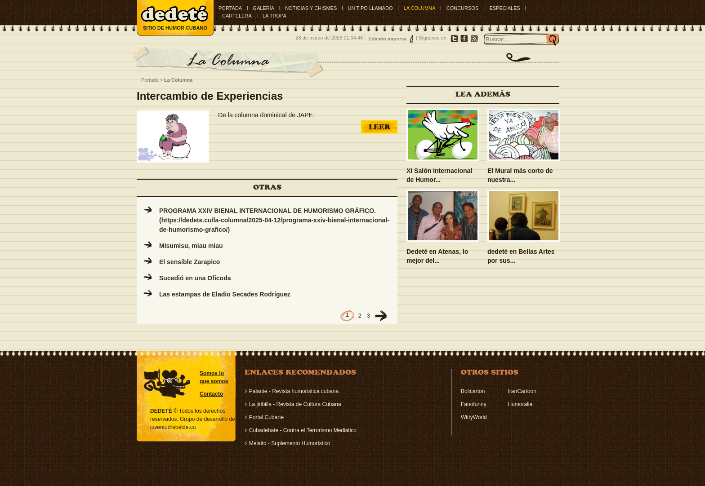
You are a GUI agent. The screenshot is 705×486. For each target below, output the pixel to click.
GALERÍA (263, 8)
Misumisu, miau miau (191, 245)
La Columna (178, 80)
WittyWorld (474, 417)
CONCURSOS (462, 8)
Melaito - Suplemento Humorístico (289, 443)
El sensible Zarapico (189, 261)
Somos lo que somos (214, 377)
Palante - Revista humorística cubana (294, 391)
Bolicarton (473, 391)
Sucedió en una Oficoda (195, 278)
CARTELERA (237, 15)
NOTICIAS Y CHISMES (311, 8)
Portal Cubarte (266, 417)
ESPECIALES (504, 8)
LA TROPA (274, 15)
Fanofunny (473, 404)
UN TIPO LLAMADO (370, 8)
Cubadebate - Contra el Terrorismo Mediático (303, 430)
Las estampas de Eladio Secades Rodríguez (224, 294)
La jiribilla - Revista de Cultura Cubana (295, 404)
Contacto (211, 394)
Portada (230, 8)
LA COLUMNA (420, 8)
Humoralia (520, 404)
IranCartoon (522, 391)
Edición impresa (387, 38)
